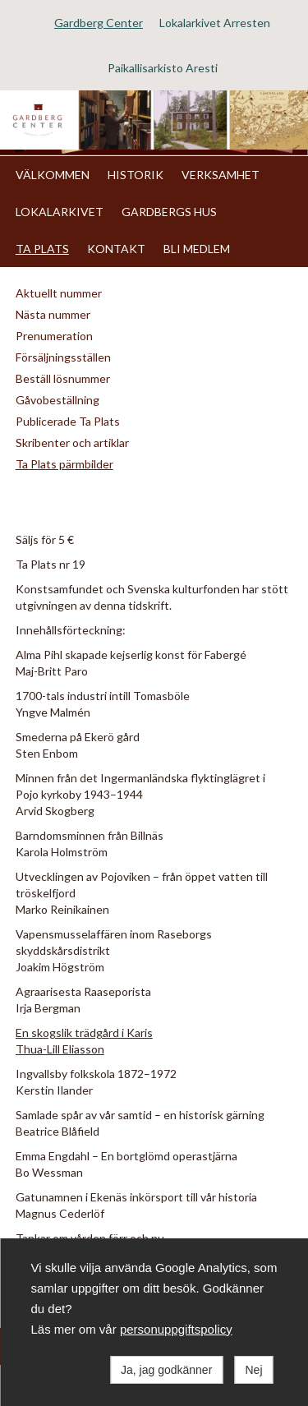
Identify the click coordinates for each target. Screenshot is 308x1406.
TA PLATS (42, 249)
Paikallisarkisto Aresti (163, 68)
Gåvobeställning (57, 400)
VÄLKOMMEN (53, 175)
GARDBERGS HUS (169, 212)
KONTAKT (116, 249)
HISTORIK (135, 175)
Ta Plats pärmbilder (64, 464)
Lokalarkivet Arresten (214, 23)
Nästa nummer (53, 314)
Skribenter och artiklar (72, 442)
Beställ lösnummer (63, 378)
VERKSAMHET (221, 175)
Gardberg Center (98, 23)
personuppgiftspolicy (176, 1329)
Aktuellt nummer (59, 293)
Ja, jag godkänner (166, 1369)
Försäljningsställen (63, 357)
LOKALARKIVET (59, 212)
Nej (253, 1369)
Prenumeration (54, 336)
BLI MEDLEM (196, 249)
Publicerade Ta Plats (68, 421)
